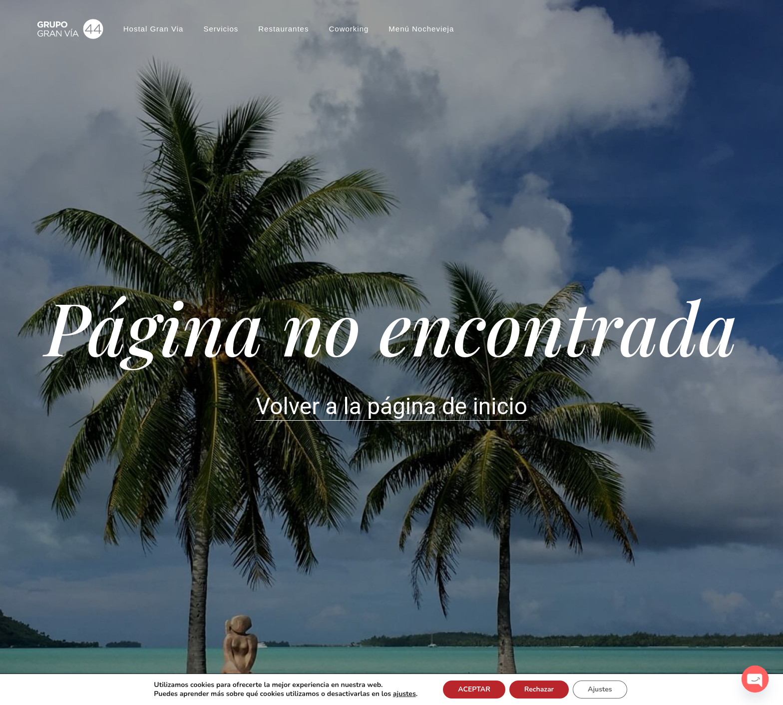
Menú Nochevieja (421, 25)
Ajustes (607, 690)
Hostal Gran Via (153, 25)
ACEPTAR (478, 690)
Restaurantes (283, 25)
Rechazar (544, 690)
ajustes (407, 694)
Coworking (349, 25)
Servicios (220, 25)
